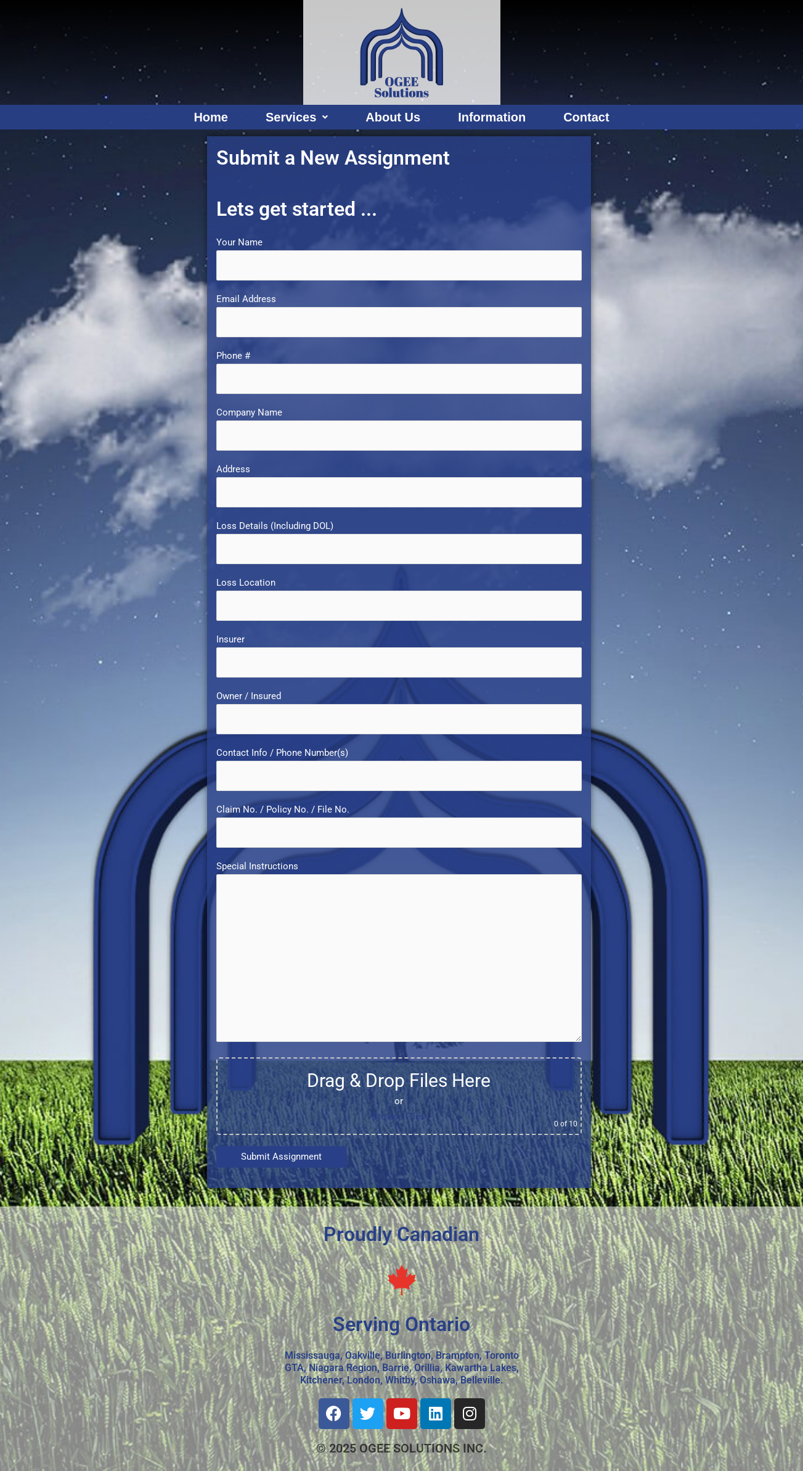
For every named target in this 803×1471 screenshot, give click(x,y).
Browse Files (398, 1116)
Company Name (399, 429)
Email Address (399, 315)
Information (492, 117)
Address (399, 485)
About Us (392, 117)
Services (297, 117)
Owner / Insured (399, 712)
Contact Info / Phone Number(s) (399, 769)
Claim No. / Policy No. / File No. (399, 826)
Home (211, 117)
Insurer (399, 656)
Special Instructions (399, 954)
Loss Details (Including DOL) (399, 542)
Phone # (399, 372)
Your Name (399, 259)
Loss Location (399, 599)
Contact (586, 117)
